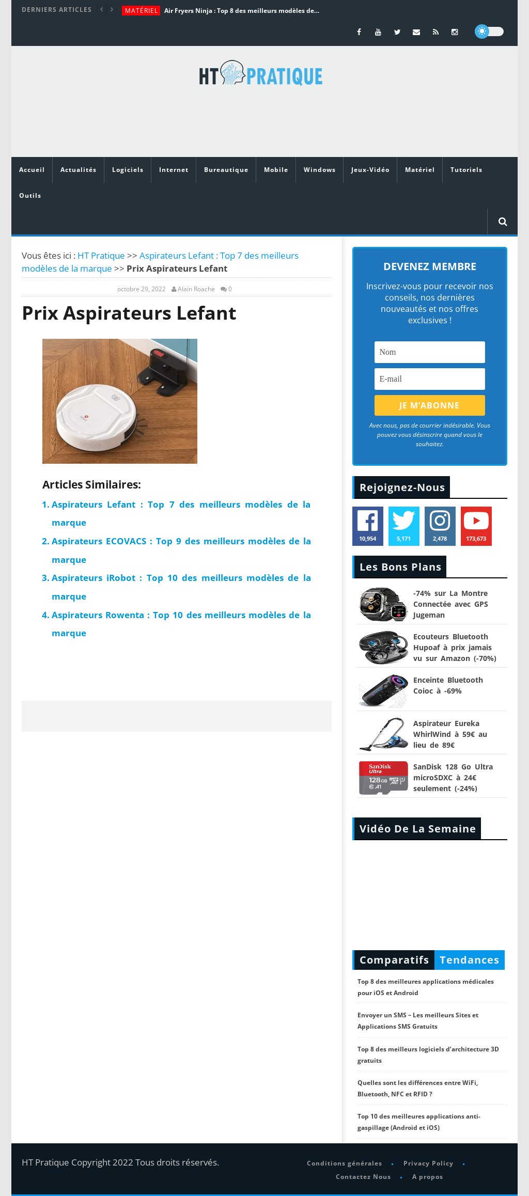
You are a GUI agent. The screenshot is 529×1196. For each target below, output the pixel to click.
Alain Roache (196, 289)
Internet (174, 169)
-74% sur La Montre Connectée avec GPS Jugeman (450, 604)
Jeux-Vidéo (370, 169)
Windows (320, 169)
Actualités (78, 169)
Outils (30, 195)
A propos (427, 1176)
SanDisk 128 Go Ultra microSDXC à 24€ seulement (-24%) (453, 777)
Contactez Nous (363, 1176)
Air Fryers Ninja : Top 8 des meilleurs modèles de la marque (241, 10)
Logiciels (128, 169)
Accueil (32, 169)
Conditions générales (344, 1163)
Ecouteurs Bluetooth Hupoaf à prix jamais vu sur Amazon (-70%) (454, 647)
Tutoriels (466, 169)
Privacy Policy (428, 1163)
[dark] (489, 31)
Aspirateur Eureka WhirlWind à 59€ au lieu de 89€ (450, 734)
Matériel (141, 10)
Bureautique (226, 169)
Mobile (276, 169)
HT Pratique (101, 255)
